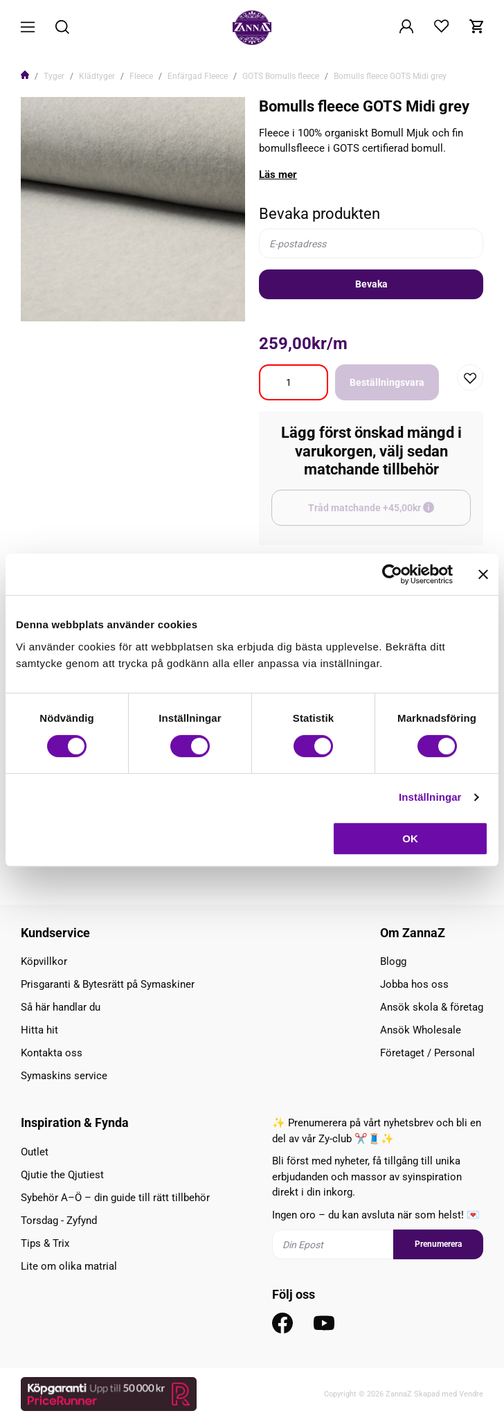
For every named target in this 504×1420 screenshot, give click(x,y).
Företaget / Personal (427, 1053)
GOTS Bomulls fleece (280, 76)
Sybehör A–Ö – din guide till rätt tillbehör (115, 1197)
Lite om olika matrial (69, 1266)
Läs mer (278, 174)
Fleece (141, 76)
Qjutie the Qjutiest (62, 1175)
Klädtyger (97, 76)
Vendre (471, 1394)
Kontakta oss (51, 1053)
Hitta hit (39, 1030)
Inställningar (430, 797)
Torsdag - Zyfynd (59, 1220)
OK (410, 838)
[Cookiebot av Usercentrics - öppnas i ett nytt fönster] (392, 574)
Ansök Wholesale (420, 1030)
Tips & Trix (45, 1243)
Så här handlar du (60, 1007)
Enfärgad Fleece (198, 76)
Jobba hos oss (414, 984)
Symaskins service (64, 1076)
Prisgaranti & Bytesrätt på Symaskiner (108, 984)
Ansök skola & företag (431, 1007)
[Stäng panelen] (483, 574)
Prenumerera (438, 1244)
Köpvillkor (44, 961)
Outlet (34, 1152)
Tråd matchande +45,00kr (389, 514)
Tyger (54, 76)
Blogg (393, 961)
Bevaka (371, 284)
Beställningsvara (387, 382)
